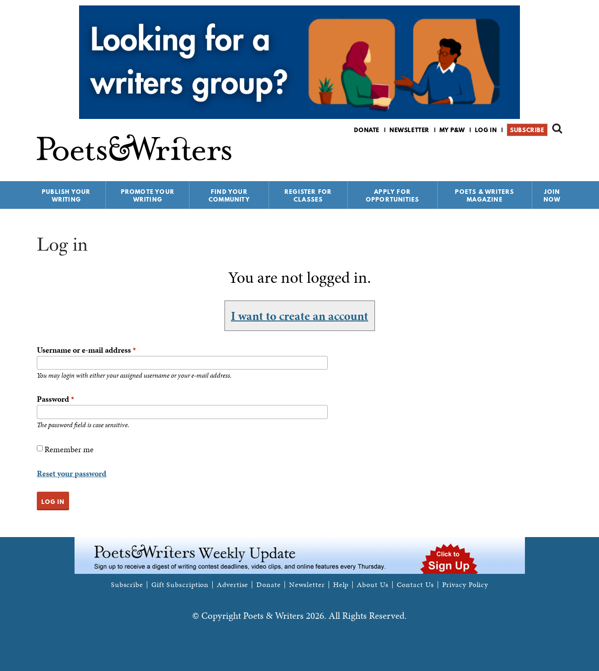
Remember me (69, 449)
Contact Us (415, 584)
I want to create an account (299, 315)
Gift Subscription (180, 584)
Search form (557, 128)
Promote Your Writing (148, 195)
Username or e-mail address (86, 349)
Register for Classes (308, 195)
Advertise (232, 584)
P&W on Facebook (525, 154)
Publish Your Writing (66, 195)
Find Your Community (229, 195)
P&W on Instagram (556, 154)
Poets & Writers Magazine (484, 195)
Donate (366, 130)
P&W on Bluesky (540, 154)
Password (55, 399)
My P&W (452, 130)
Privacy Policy (465, 584)
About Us (372, 584)
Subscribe (527, 130)
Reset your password (71, 473)
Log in (486, 130)
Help (341, 584)
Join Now (552, 195)
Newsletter (409, 130)
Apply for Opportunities (392, 195)
